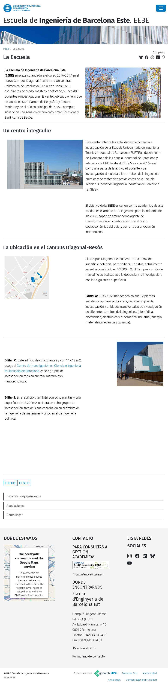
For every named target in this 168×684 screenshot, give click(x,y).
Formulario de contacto (88, 656)
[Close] (161, 8)
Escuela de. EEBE (76, 20)
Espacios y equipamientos (24, 496)
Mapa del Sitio (129, 673)
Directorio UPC (83, 648)
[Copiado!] (163, 57)
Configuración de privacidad (141, 679)
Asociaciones (16, 505)
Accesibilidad (149, 673)
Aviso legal (114, 679)
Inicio (6, 48)
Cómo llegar (15, 515)
